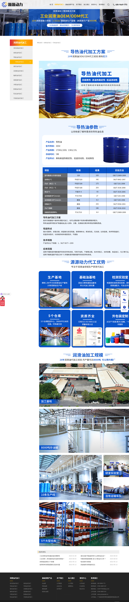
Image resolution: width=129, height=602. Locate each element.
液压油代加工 (17, 66)
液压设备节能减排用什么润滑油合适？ (93, 556)
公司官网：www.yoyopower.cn (99, 594)
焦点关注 (82, 589)
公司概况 (59, 583)
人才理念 (70, 583)
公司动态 (82, 583)
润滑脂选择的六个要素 (47, 562)
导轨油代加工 (17, 57)
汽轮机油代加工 (18, 98)
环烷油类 (44, 586)
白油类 (44, 583)
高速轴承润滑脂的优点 (88, 564)
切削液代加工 (17, 80)
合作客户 (59, 589)
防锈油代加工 (17, 89)
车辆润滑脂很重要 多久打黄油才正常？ (93, 559)
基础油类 (44, 589)
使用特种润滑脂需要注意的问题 (50, 564)
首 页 (51, 4)
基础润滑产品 (69, 4)
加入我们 (86, 4)
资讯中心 (94, 4)
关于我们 (79, 4)
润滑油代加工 (59, 4)
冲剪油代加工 (17, 84)
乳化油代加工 (17, 93)
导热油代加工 (19, 62)
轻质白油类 (45, 591)
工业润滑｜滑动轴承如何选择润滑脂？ (52, 559)
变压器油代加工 (18, 48)
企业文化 (59, 586)
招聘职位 (70, 586)
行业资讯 (82, 586)
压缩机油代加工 (18, 71)
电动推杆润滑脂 (86, 562)
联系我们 (102, 4)
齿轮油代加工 (17, 53)
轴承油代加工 (17, 75)
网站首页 (39, 42)
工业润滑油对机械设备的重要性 (50, 556)
